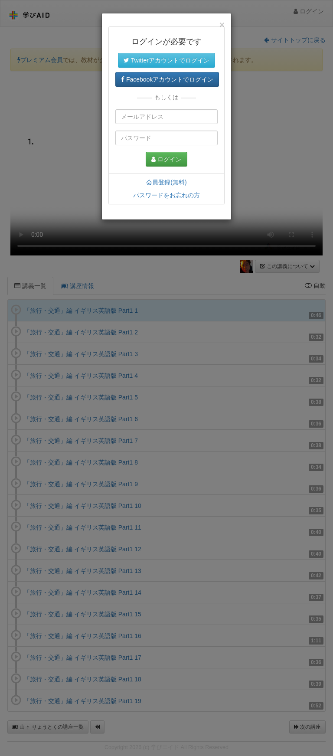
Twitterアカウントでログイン (166, 60)
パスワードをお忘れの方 (166, 195)
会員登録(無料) (166, 182)
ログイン (166, 159)
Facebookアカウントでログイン (167, 79)
